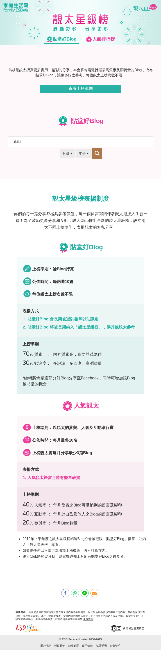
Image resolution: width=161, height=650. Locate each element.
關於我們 (46, 645)
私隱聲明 (101, 645)
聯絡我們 (59, 645)
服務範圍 (73, 645)
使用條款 (87, 645)
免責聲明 (88, 619)
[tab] (61, 39)
